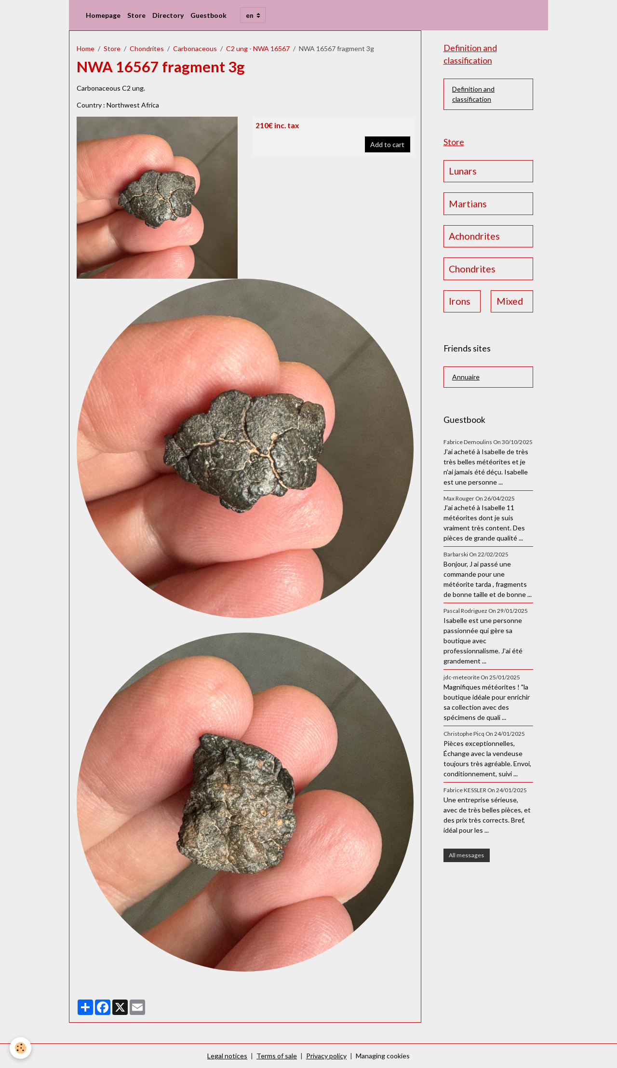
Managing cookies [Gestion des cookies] (383, 1056)
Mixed (509, 301)
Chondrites (147, 48)
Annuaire (466, 377)
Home (85, 48)
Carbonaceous (195, 48)
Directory (168, 15)
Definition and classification (473, 94)
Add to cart (387, 144)
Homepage (103, 15)
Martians (468, 203)
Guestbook (208, 15)
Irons (459, 301)
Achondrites (474, 236)
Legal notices (227, 1056)
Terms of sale (276, 1056)
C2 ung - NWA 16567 (258, 48)
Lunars (463, 170)
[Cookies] (20, 1048)
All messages (466, 855)
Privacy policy (326, 1056)
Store (136, 15)
